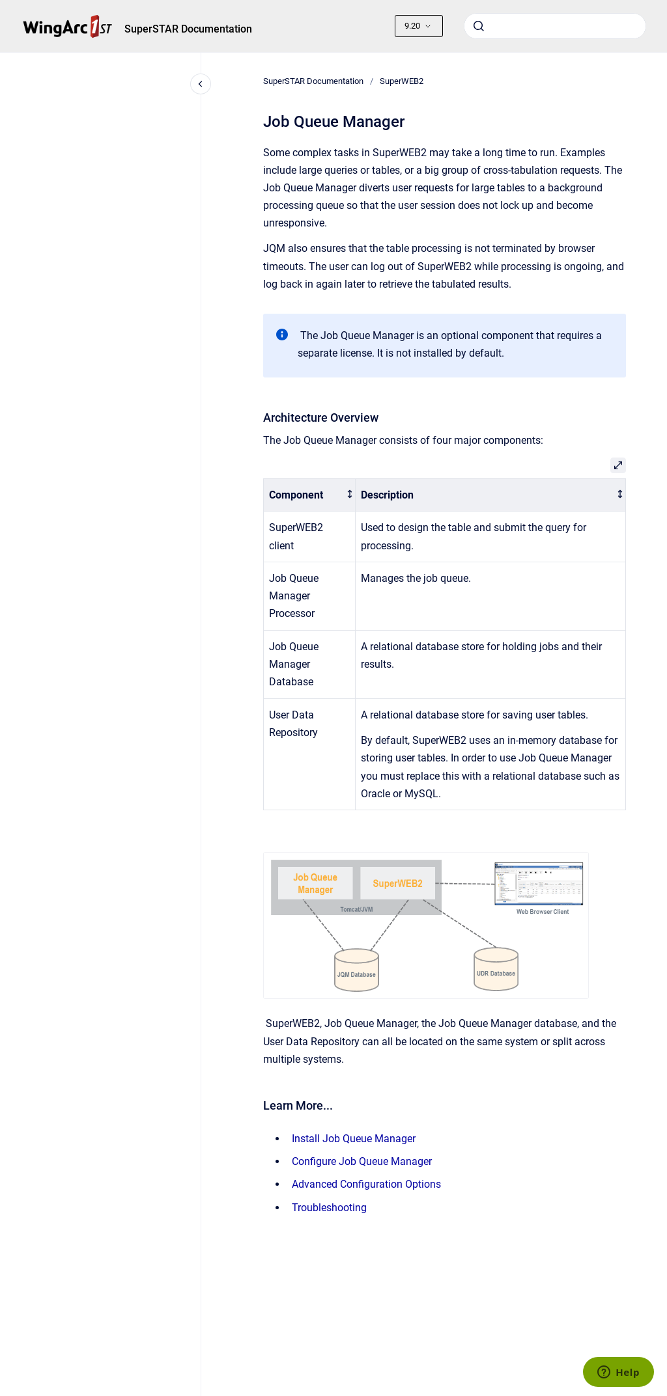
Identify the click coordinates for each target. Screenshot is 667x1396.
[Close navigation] (200, 84)
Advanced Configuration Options (366, 1184)
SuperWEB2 (401, 81)
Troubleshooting (329, 1207)
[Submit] (478, 26)
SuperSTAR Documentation (188, 29)
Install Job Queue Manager (354, 1138)
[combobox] (555, 26)
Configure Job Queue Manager (362, 1161)
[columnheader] (309, 495)
